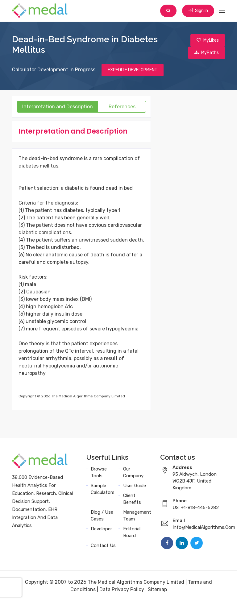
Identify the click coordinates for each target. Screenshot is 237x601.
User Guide (134, 485)
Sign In (198, 10)
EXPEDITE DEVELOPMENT (132, 70)
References (122, 107)
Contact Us (103, 545)
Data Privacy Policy (121, 589)
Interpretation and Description (57, 107)
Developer (101, 529)
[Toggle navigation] (222, 10)
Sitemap (157, 589)
